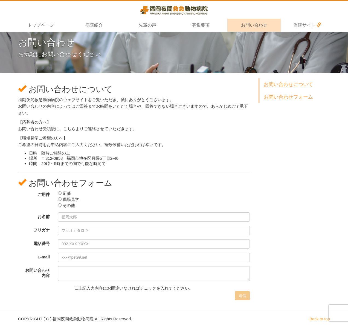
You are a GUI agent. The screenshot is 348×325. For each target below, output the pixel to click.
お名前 (43, 216)
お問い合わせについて (288, 84)
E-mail (43, 257)
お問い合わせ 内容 (37, 273)
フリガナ (41, 230)
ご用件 (43, 194)
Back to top (319, 319)
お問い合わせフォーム (288, 97)
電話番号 (41, 243)
